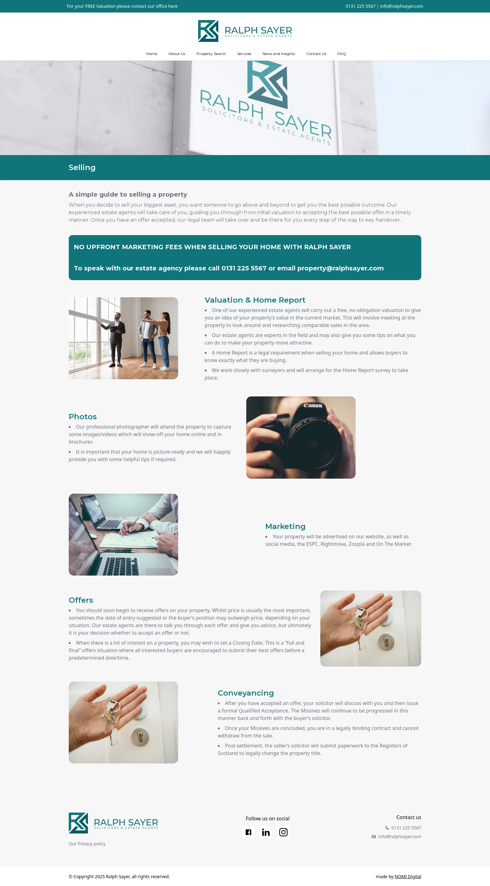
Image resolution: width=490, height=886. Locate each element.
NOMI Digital (408, 876)
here (173, 6)
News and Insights (278, 53)
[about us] (176, 53)
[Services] (244, 53)
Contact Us (316, 53)
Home (151, 53)
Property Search (211, 53)
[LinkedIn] (266, 832)
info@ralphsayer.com (401, 6)
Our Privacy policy (87, 844)
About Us (176, 53)
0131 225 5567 (360, 6)
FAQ (342, 53)
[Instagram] (283, 832)
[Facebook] (248, 832)
